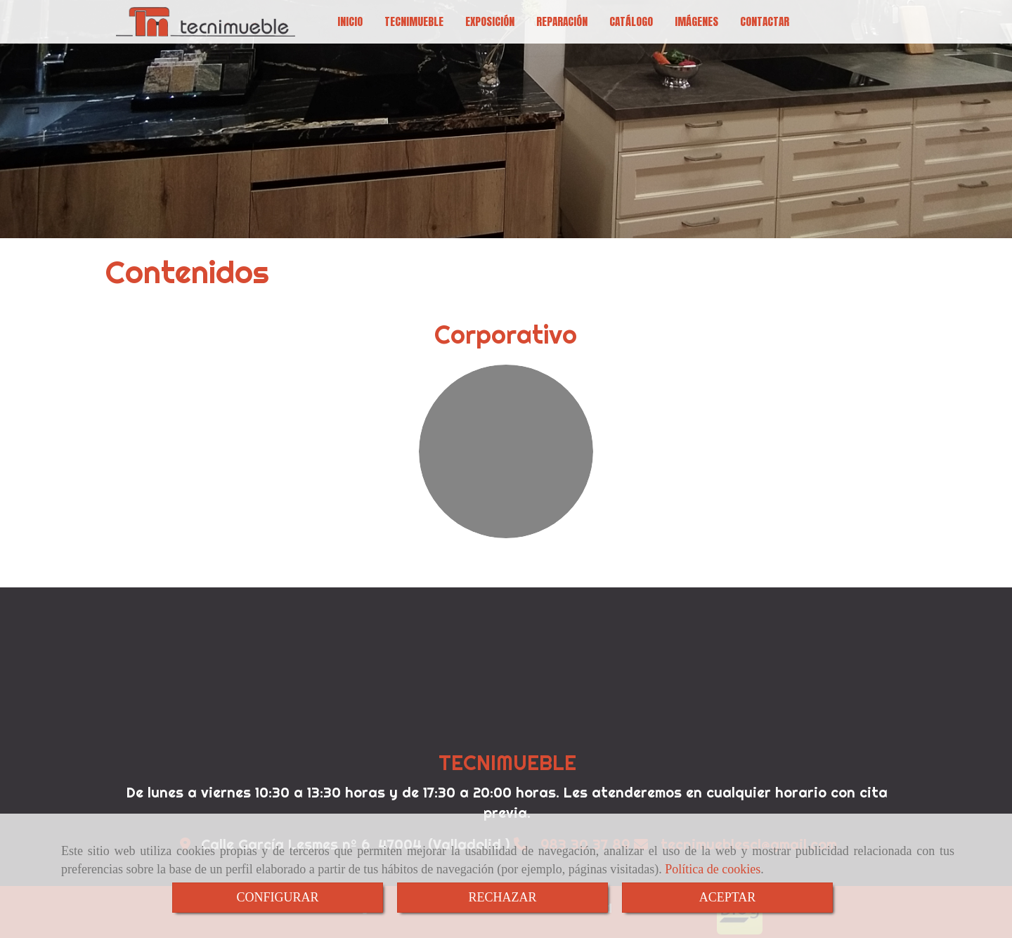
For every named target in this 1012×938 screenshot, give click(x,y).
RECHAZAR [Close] (502, 897)
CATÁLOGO (631, 21)
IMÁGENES (696, 21)
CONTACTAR (764, 21)
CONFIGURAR (277, 897)
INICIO (350, 21)
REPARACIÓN (562, 21)
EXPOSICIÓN (489, 21)
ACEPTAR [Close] (727, 897)
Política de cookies (712, 869)
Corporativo (505, 334)
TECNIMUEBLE (413, 21)
